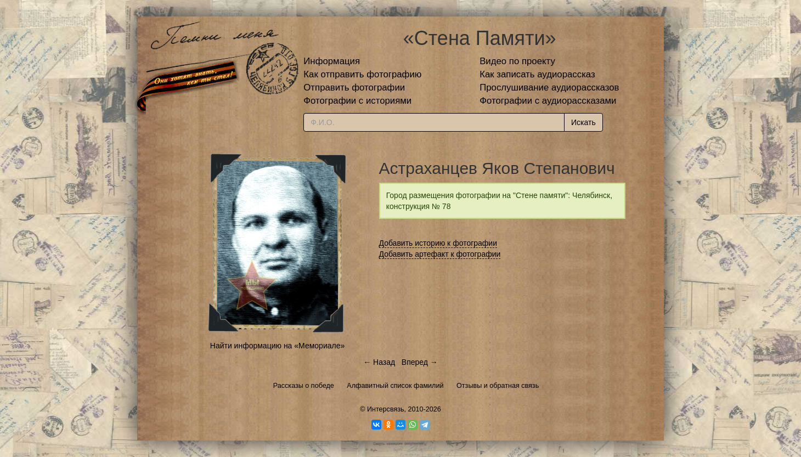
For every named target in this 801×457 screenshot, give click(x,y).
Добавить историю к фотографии (438, 243)
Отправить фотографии (354, 87)
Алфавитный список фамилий (395, 386)
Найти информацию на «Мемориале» (277, 345)
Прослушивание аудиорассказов (549, 87)
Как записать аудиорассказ (537, 74)
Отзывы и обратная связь (497, 386)
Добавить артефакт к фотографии (440, 254)
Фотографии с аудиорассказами (548, 100)
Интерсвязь (385, 409)
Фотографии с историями (357, 100)
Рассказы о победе (303, 386)
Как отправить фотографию (362, 74)
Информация (331, 61)
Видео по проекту (517, 61)
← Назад (379, 362)
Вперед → (420, 362)
